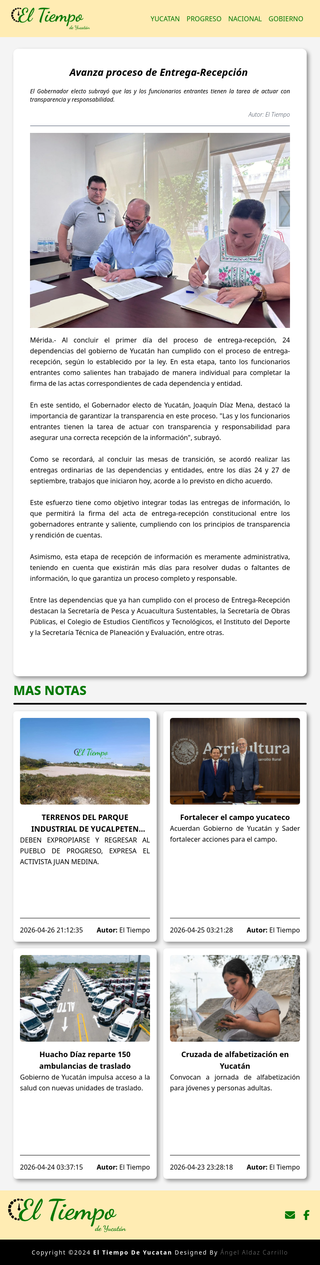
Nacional (245, 18)
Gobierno (286, 18)
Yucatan (165, 18)
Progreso (204, 18)
